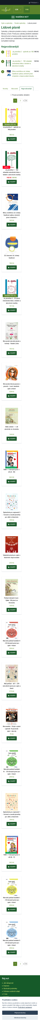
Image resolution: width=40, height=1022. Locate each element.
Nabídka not (20, 17)
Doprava (6, 986)
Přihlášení (34, 3)
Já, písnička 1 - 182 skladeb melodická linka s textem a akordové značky (22, 63)
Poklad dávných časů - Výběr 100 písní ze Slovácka (11, 600)
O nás (5, 994)
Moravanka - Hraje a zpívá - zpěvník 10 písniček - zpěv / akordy (11, 729)
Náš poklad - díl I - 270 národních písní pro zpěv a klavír (11, 686)
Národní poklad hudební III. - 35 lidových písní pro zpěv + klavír (11, 771)
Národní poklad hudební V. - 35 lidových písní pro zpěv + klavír (11, 643)
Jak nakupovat (8, 983)
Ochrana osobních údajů (11, 991)
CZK (18, 9)
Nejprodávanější (26, 89)
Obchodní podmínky (10, 988)
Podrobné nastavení (25, 1007)
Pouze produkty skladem (21, 95)
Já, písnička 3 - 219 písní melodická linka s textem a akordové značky (12, 301)
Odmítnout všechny (20, 1017)
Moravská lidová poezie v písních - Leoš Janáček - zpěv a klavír (11, 386)
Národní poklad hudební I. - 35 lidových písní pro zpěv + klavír (11, 900)
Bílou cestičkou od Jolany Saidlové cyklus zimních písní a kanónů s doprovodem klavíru (23, 73)
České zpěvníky (19, 23)
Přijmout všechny (20, 1012)
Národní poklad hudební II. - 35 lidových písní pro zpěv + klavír (11, 943)
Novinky (5, 89)
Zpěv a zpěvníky (6, 23)
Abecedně (14, 89)
